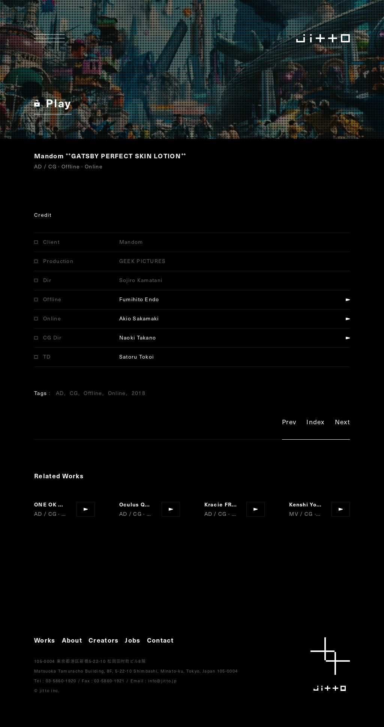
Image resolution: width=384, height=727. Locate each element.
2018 (139, 393)
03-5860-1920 (61, 680)
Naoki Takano (137, 337)
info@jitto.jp (162, 680)
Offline (93, 393)
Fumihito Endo (139, 299)
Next (342, 423)
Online (117, 393)
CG (74, 393)
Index (315, 423)
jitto (330, 664)
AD (60, 393)
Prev (289, 423)
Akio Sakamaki (139, 318)
